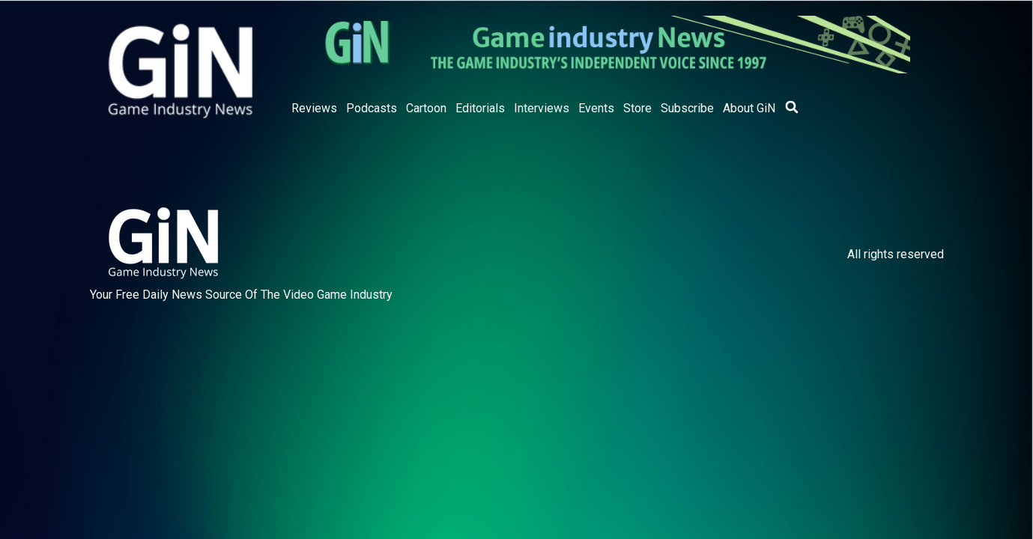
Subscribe (687, 108)
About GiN (749, 108)
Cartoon (426, 108)
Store (637, 108)
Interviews (541, 108)
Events (596, 108)
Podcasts (371, 108)
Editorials (480, 108)
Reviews (314, 108)
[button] (792, 107)
